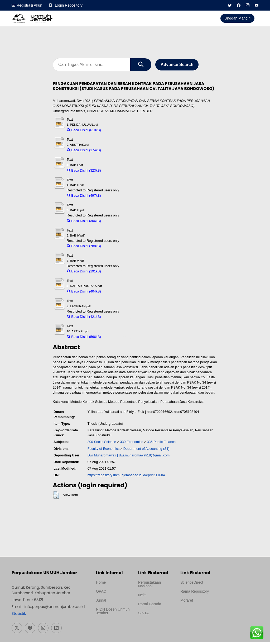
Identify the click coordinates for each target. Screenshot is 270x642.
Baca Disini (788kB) (84, 246)
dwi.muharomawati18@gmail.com (144, 455)
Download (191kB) (117, 271)
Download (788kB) (117, 246)
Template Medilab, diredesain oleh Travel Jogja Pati (153, 625)
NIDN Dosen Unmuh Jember (113, 611)
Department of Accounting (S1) (146, 449)
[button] (56, 495)
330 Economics (131, 442)
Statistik (19, 613)
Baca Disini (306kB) (84, 221)
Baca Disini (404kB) (84, 291)
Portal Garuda (149, 604)
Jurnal (101, 600)
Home (101, 582)
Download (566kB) (117, 337)
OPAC (101, 591)
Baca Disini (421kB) (84, 317)
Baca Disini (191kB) (84, 271)
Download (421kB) (117, 317)
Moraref (186, 600)
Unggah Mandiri (237, 18)
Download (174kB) (117, 150)
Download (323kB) (117, 170)
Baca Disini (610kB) (84, 130)
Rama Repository (194, 591)
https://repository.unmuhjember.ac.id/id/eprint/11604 (126, 475)
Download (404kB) (117, 291)
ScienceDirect (191, 582)
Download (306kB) (117, 221)
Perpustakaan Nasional (149, 584)
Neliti (142, 595)
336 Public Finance (161, 442)
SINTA (143, 613)
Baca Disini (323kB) (84, 170)
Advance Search (177, 64)
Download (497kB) (117, 195)
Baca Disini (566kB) (84, 337)
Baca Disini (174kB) (84, 150)
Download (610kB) (117, 130)
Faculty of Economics (104, 449)
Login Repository (69, 5)
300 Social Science (102, 442)
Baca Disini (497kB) (84, 195)
